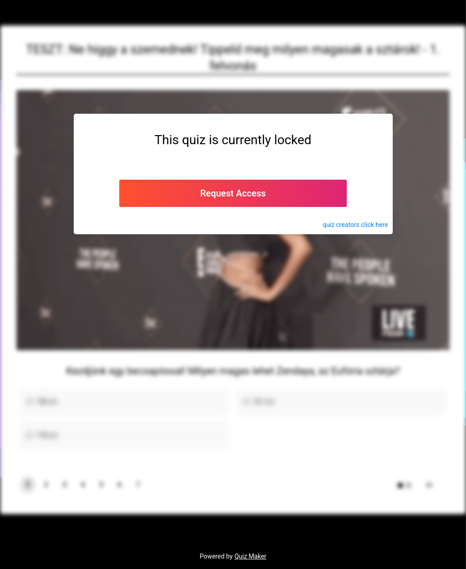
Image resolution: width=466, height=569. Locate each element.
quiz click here (355, 224)
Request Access (233, 193)
